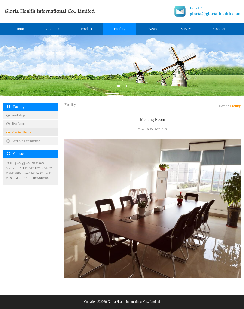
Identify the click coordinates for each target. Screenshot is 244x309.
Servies (185, 29)
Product (86, 29)
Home (19, 29)
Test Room (19, 123)
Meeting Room (21, 132)
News (153, 29)
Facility (119, 29)
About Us (53, 29)
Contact (219, 29)
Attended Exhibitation (26, 141)
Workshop (18, 115)
